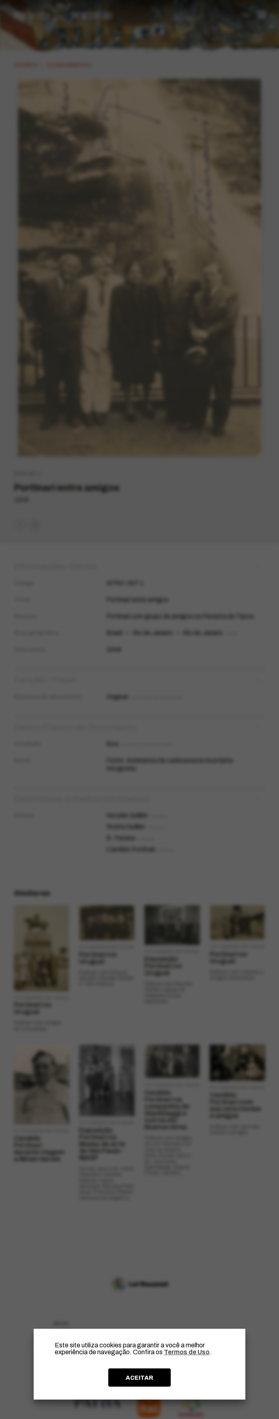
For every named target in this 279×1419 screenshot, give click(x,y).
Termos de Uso (187, 1352)
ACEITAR (139, 1377)
